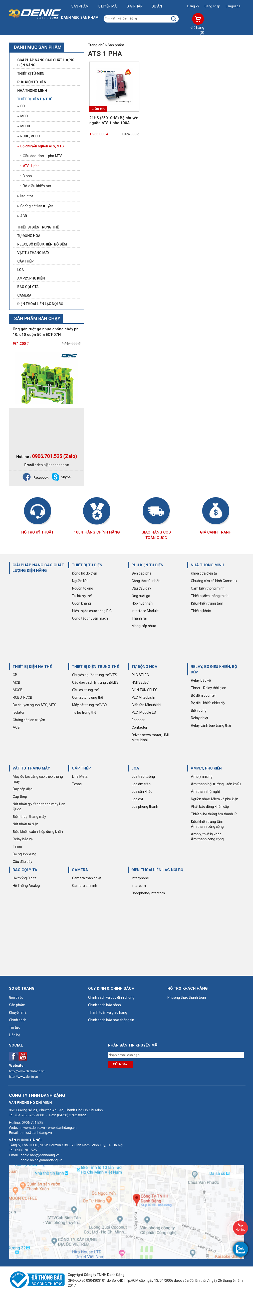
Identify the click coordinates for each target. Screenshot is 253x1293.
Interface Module (145, 611)
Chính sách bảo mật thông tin (111, 1020)
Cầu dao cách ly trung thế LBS (95, 682)
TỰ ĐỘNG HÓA (144, 666)
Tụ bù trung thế (84, 712)
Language (233, 6)
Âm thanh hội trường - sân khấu (216, 784)
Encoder (138, 720)
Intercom (139, 886)
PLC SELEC (140, 675)
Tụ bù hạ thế (82, 596)
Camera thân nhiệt (86, 878)
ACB (16, 727)
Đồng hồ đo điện (84, 573)
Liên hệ (14, 1035)
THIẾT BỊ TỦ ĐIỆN (87, 565)
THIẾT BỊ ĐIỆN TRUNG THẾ (95, 666)
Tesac (77, 784)
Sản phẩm (80, 6)
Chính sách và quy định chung (111, 997)
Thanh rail (139, 618)
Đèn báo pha (141, 573)
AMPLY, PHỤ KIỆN (206, 768)
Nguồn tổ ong (82, 588)
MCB (16, 682)
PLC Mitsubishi (143, 697)
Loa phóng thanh (145, 807)
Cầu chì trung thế (85, 690)
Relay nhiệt (199, 718)
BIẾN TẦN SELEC (144, 690)
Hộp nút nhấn (142, 603)
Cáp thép (20, 797)
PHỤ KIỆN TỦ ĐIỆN (147, 565)
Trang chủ (96, 45)
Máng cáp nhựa (144, 626)
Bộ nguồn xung (24, 854)
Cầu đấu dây (141, 588)
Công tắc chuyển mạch (90, 618)
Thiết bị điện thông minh (209, 596)
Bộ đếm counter (203, 695)
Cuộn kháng (81, 603)
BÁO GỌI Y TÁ (25, 870)
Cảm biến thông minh (207, 588)
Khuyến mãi (108, 6)
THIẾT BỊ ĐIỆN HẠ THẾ (32, 666)
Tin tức (14, 1027)
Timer (17, 847)
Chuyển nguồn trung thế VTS (94, 675)
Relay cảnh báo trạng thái (211, 725)
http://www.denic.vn (23, 1077)
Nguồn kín (80, 581)
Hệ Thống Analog (26, 886)
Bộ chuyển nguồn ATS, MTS (34, 705)
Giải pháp (135, 6)
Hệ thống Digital (25, 878)
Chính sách (17, 1020)
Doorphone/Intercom (148, 893)
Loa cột (137, 799)
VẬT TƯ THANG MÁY (31, 768)
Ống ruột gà (141, 596)
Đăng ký (193, 6)
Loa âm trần (141, 784)
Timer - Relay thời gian (208, 688)
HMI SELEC (140, 682)
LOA (135, 768)
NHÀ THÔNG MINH (207, 565)
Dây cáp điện (23, 789)
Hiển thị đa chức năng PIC (92, 611)
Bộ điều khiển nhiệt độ (208, 703)
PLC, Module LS (144, 712)
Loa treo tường (143, 776)
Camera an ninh (84, 886)
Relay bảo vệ (201, 680)
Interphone (140, 878)
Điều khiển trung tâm (207, 603)
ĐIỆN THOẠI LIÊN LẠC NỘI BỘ (157, 870)
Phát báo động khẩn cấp (210, 807)
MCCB (18, 690)
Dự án (157, 6)
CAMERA (80, 870)
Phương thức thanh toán (186, 997)
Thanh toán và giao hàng (107, 1012)
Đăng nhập (212, 6)
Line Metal (80, 776)
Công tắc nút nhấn (146, 581)
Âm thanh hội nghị (205, 792)
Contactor (139, 727)
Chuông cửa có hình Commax (214, 581)
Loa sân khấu (142, 792)
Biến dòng (198, 710)
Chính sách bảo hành (104, 1005)
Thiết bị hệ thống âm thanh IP (214, 814)
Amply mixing (201, 776)
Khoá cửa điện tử (204, 573)
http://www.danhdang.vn (27, 1071)
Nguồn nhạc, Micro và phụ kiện (214, 799)
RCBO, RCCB (22, 697)
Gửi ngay (120, 1064)
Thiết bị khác (201, 611)
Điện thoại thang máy (29, 817)
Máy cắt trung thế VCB (89, 705)
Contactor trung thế (87, 697)
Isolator (19, 712)
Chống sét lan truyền (29, 720)
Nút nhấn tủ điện (25, 824)
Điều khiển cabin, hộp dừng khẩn (38, 832)
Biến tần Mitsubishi (146, 705)
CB (15, 675)
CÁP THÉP (81, 768)
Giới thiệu (16, 997)
